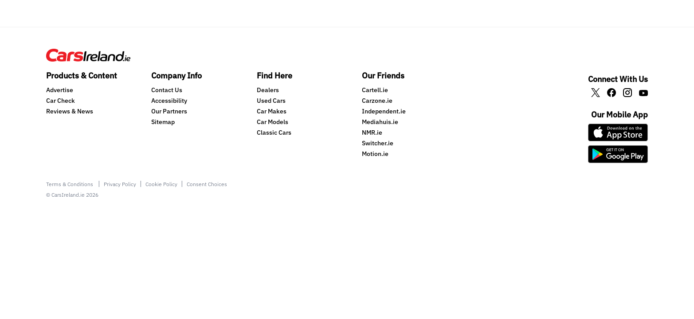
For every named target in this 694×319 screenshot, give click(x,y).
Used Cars (271, 101)
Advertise (59, 90)
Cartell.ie (375, 90)
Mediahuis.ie (380, 122)
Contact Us (166, 90)
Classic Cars (274, 132)
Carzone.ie (377, 101)
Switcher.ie (377, 143)
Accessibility (169, 101)
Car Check (60, 101)
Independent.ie (384, 111)
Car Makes (271, 111)
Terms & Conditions (70, 184)
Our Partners (169, 111)
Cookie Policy (161, 184)
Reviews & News (69, 111)
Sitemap (163, 122)
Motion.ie (375, 154)
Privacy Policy (120, 184)
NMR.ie (372, 132)
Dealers (268, 90)
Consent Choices (207, 184)
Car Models (272, 122)
